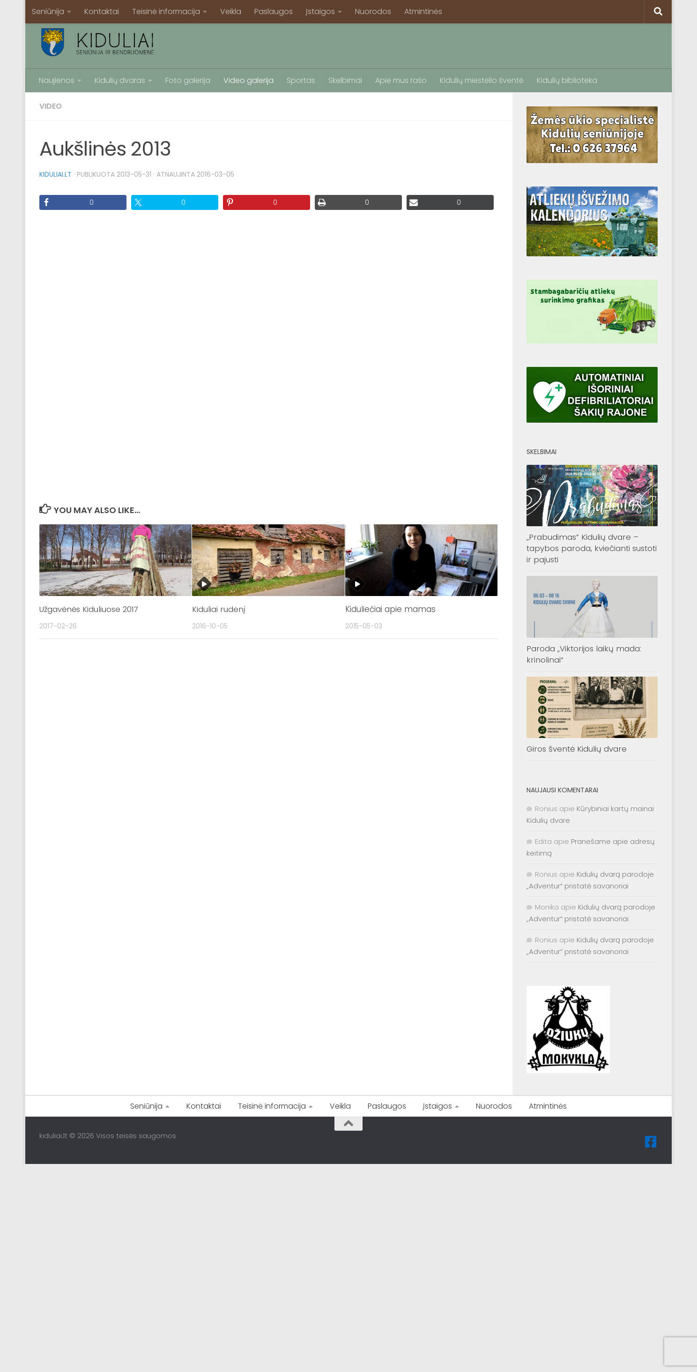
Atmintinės (423, 11)
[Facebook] (651, 1141)
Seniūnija (48, 11)
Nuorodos (373, 11)
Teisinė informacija (166, 11)
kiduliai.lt (55, 174)
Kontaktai (101, 11)
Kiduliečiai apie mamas (390, 609)
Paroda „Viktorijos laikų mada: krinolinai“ (583, 654)
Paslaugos (273, 11)
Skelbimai (345, 80)
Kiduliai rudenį (218, 609)
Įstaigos (320, 11)
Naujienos (56, 80)
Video (50, 106)
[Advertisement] (487, 44)
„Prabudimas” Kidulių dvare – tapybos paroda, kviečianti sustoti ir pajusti (591, 548)
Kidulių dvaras (120, 80)
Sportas (301, 80)
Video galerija (248, 80)
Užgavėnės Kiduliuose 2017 (90, 609)
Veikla (230, 11)
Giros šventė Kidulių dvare (576, 748)
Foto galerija (187, 80)
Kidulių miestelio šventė (482, 80)
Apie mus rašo (401, 80)
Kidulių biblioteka (567, 80)
